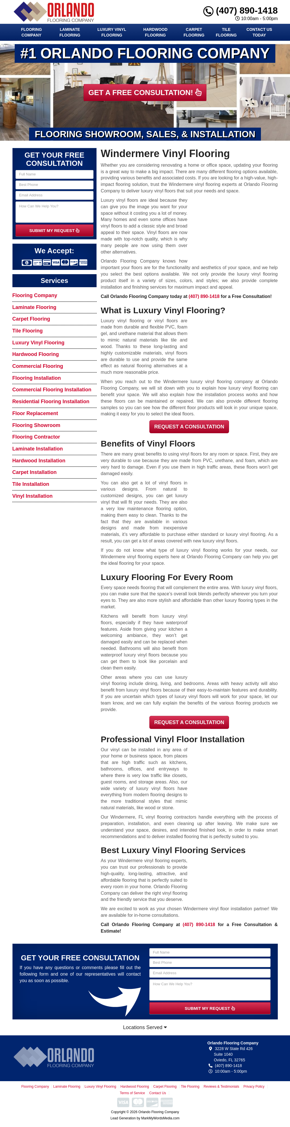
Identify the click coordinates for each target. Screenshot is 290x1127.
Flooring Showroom (36, 425)
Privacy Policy (254, 1087)
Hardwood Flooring (155, 32)
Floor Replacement (35, 413)
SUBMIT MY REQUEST (54, 230)
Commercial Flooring (37, 366)
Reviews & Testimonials (221, 1087)
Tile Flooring (226, 32)
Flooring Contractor (36, 437)
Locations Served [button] (145, 1027)
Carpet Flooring (194, 32)
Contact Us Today (259, 32)
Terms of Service (132, 1093)
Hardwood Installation (39, 460)
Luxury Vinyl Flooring (111, 32)
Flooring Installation (36, 378)
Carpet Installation (34, 472)
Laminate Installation (37, 449)
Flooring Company (31, 32)
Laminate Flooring (69, 32)
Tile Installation (30, 484)
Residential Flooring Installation (51, 401)
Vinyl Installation (32, 496)
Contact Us (157, 1093)
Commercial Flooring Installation (51, 389)
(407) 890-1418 (240, 10)
